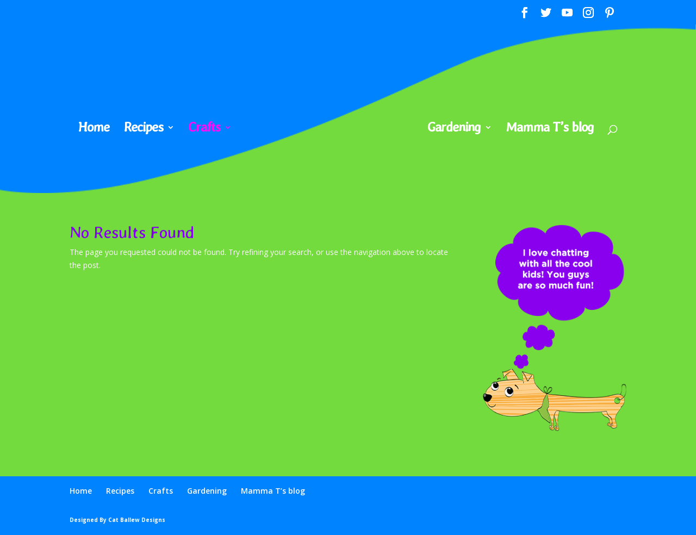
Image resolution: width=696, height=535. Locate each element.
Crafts (204, 129)
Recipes (143, 129)
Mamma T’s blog (550, 129)
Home (93, 129)
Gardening (454, 129)
